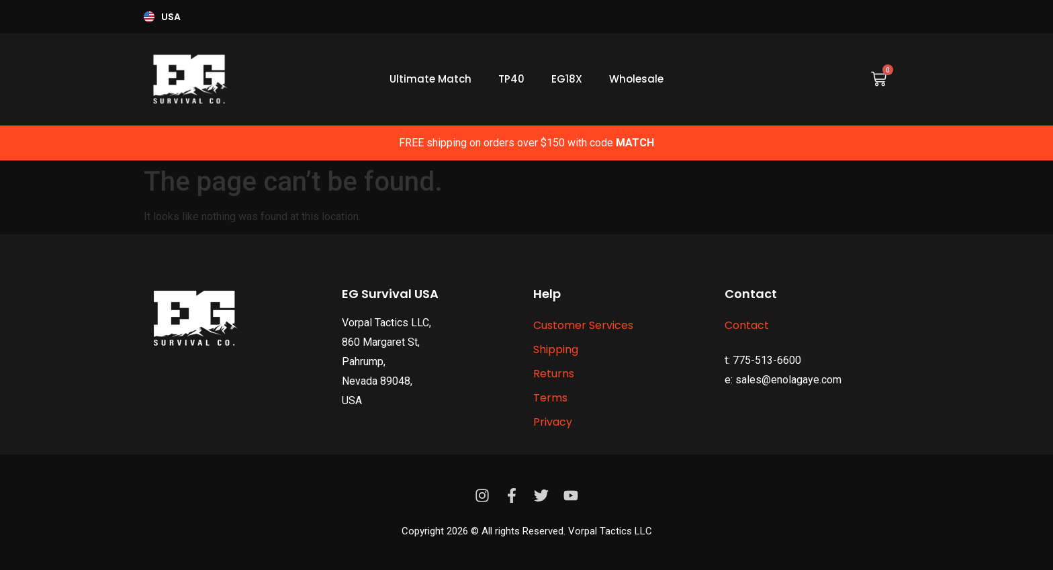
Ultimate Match (430, 79)
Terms (550, 398)
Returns (553, 373)
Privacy (552, 422)
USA (171, 16)
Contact (747, 325)
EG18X (566, 79)
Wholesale (636, 79)
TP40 (511, 79)
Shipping (555, 349)
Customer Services (583, 325)
